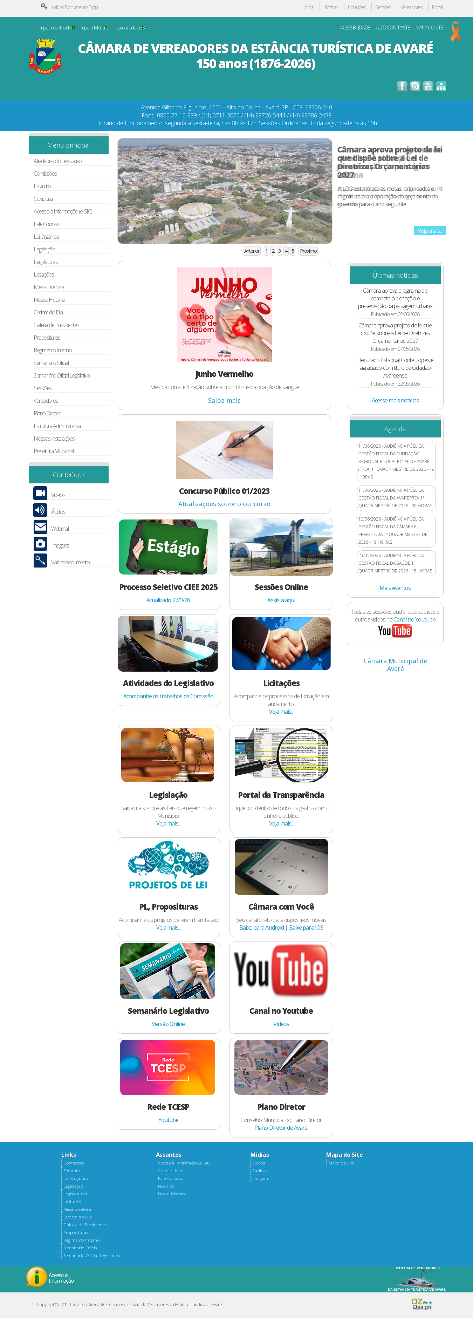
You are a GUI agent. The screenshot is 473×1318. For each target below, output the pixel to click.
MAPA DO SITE (429, 28)
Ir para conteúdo (57, 28)
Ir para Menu (94, 28)
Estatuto (42, 186)
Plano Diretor (47, 413)
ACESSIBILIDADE (355, 28)
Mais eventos (395, 588)
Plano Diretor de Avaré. (281, 1128)
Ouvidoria (43, 199)
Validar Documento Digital (75, 7)
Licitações (357, 8)
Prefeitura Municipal (54, 451)
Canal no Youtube (414, 619)
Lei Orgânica (46, 236)
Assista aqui (281, 600)
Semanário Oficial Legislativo (62, 375)
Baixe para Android (261, 927)
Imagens (60, 545)
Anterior (251, 250)
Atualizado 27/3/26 (168, 600)
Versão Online (168, 1024)
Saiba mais (224, 400)
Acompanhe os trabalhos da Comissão (168, 696)
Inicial (309, 8)
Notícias (330, 8)
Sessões (383, 8)
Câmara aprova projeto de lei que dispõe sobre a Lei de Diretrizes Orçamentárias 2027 (390, 162)
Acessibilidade (171, 1170)
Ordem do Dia (48, 312)
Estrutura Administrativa (57, 426)
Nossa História (49, 300)
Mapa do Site (341, 1163)
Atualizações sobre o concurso (224, 504)
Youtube (168, 1120)
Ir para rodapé (129, 28)
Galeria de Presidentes (56, 325)
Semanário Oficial (51, 363)
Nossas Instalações (54, 438)
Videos (258, 1163)
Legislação (44, 249)
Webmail (60, 528)
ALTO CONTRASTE (393, 28)
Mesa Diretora (49, 287)
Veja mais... (430, 231)
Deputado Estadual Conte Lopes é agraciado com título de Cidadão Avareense (395, 367)
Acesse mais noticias (395, 400)
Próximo (308, 250)
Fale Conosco (48, 224)
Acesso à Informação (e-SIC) (63, 211)
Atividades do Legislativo (58, 161)
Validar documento (70, 562)
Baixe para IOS (306, 927)
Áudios (58, 512)
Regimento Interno (52, 350)
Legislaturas (46, 262)
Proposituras (47, 337)
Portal (437, 8)
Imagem (260, 1178)
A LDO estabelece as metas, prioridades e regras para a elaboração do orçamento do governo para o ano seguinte (387, 196)
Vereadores (412, 8)
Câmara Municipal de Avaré (395, 665)
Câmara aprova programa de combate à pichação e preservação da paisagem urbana (395, 298)
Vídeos (58, 495)
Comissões (45, 173)
